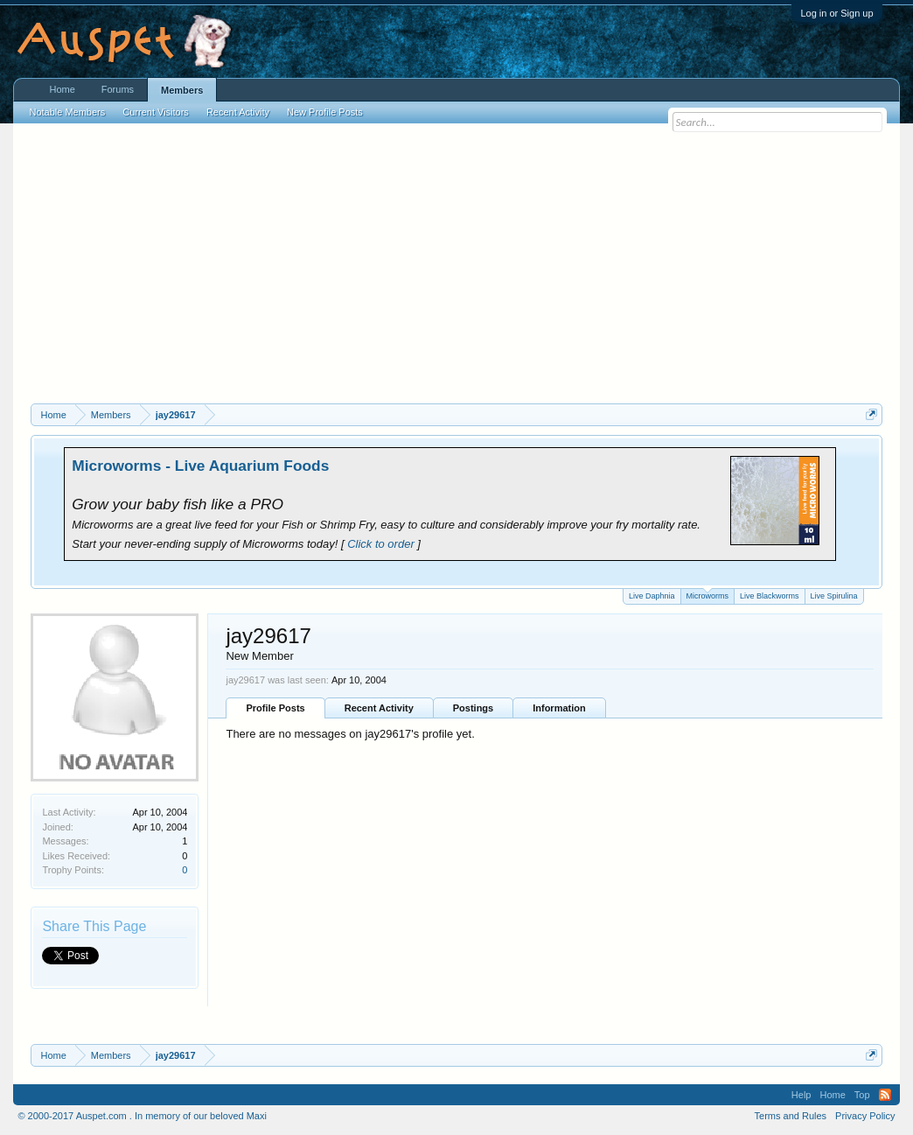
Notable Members (67, 112)
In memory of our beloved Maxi (201, 1115)
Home (61, 89)
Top (862, 1094)
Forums (117, 89)
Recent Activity (379, 708)
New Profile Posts (325, 112)
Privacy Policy (865, 1115)
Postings (473, 708)
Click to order (381, 543)
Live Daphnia (652, 596)
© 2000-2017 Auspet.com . (74, 1115)
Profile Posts (275, 708)
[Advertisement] (456, 272)
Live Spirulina (834, 596)
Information (559, 708)
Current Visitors (155, 112)
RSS (885, 1095)
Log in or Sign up (836, 13)
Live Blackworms (769, 596)
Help (801, 1094)
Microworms (707, 594)
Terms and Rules (791, 1115)
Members (182, 90)
